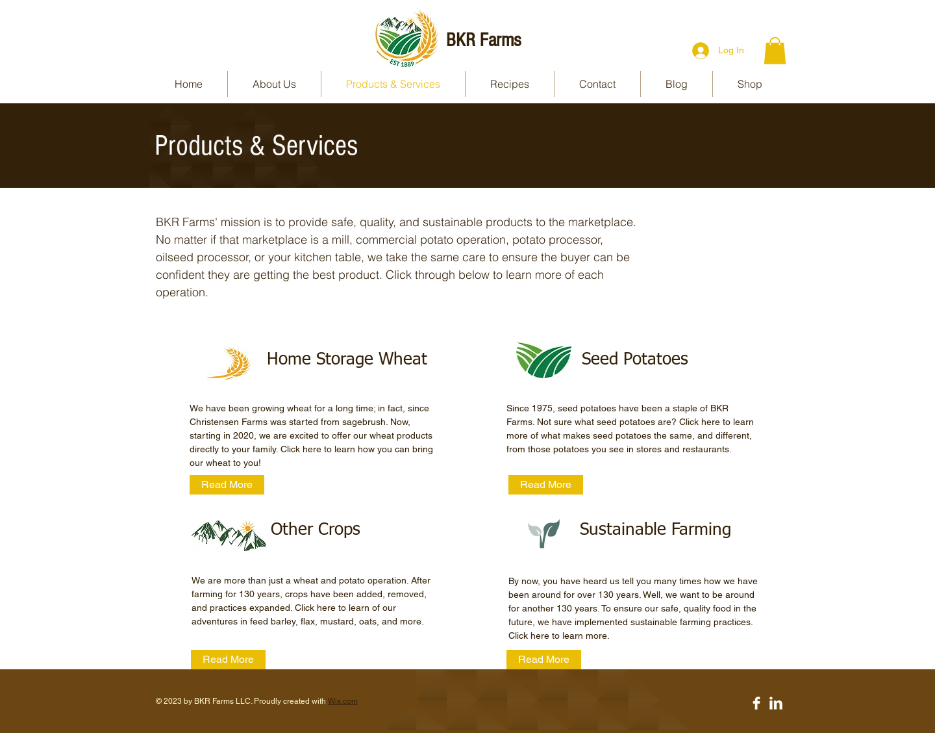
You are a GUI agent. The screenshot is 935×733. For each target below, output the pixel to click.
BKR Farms (483, 40)
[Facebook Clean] (756, 703)
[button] (775, 50)
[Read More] (227, 485)
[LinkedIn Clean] (775, 703)
